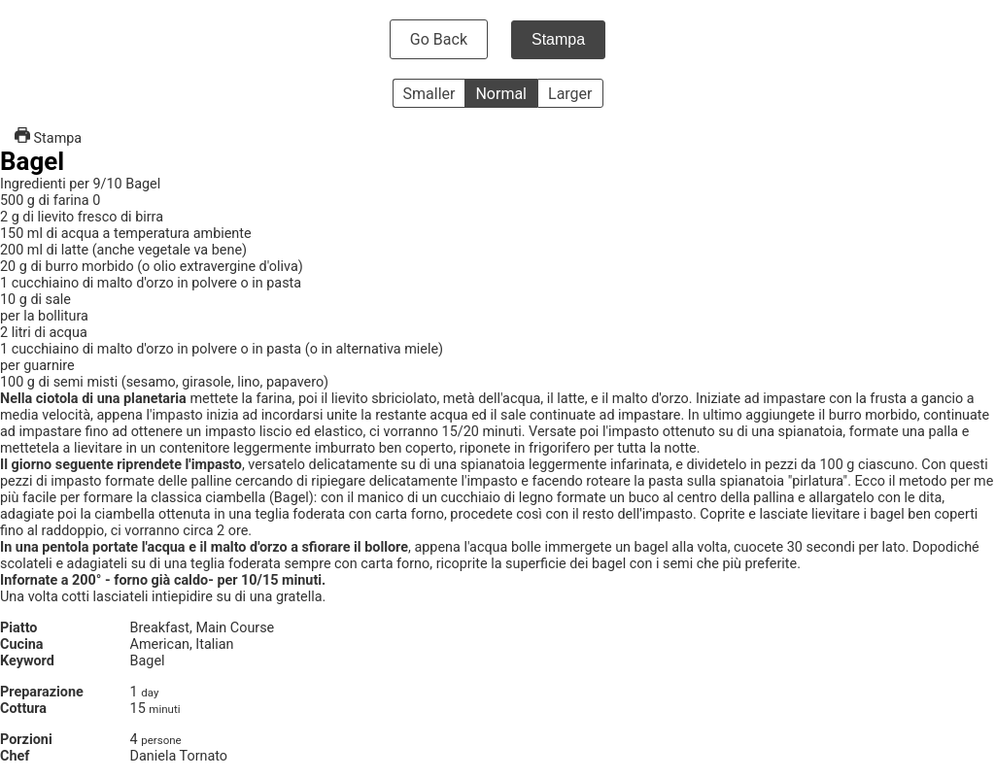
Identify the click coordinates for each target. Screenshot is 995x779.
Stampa (558, 39)
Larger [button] (570, 94)
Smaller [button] (429, 94)
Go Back (438, 39)
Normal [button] (501, 94)
